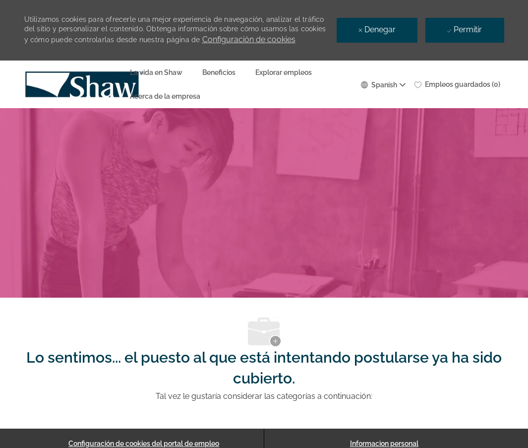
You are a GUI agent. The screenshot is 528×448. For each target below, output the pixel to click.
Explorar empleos (283, 72)
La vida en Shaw (156, 72)
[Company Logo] (49, 84)
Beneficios (218, 72)
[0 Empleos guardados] (457, 84)
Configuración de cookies (248, 39)
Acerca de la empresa (165, 96)
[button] (383, 84)
